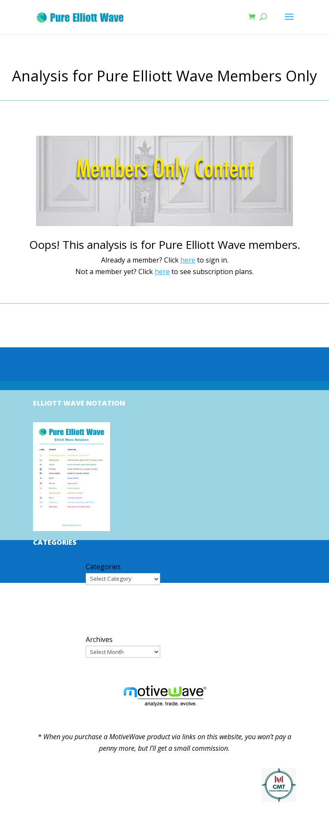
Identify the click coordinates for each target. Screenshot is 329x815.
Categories (103, 566)
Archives (99, 639)
